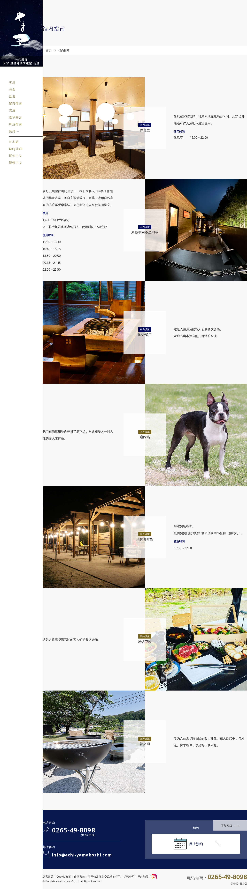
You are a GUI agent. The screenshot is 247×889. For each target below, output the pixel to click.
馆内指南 (15, 103)
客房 (12, 82)
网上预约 (196, 844)
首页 (48, 50)
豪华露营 (15, 117)
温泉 (12, 96)
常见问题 (226, 825)
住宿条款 (79, 876)
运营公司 (129, 876)
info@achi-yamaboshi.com (82, 855)
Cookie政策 (64, 876)
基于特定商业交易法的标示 (104, 876)
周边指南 (15, 124)
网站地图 (143, 876)
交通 (12, 110)
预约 (12, 131)
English (16, 148)
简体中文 (15, 155)
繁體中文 (15, 162)
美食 (12, 89)
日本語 (14, 142)
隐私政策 (48, 876)
